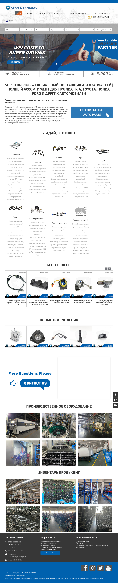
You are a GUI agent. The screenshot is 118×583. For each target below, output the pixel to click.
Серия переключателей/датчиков (81, 157)
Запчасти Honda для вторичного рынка (45, 578)
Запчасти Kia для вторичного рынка (83, 578)
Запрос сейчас (50, 553)
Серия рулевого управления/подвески (59, 223)
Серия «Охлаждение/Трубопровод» (102, 160)
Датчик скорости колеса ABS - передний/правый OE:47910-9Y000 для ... (18, 302)
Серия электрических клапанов (37, 161)
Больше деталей (80, 220)
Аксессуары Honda (11, 578)
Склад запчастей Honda (24, 578)
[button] (56, 64)
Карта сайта (21, 576)
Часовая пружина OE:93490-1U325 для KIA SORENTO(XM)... (62, 302)
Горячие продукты (10, 576)
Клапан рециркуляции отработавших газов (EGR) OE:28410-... (105, 302)
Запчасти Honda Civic (64, 578)
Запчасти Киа (98, 578)
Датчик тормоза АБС (83, 542)
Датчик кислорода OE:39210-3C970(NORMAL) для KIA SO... (84, 302)
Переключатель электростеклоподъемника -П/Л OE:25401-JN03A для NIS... (40, 302)
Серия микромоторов (15, 217)
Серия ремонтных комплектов (37, 218)
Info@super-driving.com (19, 557)
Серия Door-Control (15, 154)
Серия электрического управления (59, 157)
